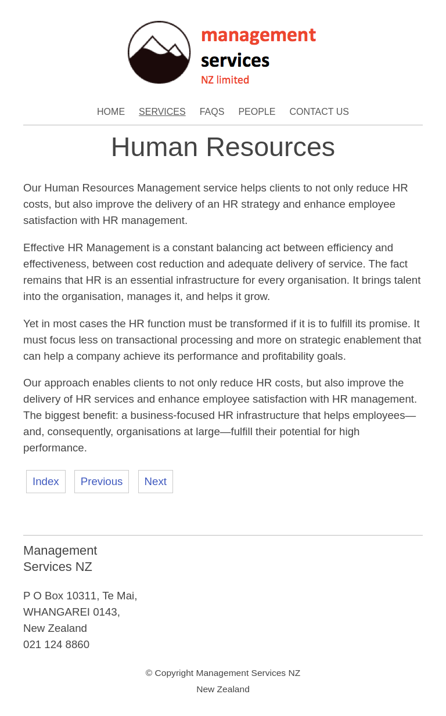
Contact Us (319, 112)
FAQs (212, 112)
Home (111, 112)
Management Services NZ (248, 673)
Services (162, 112)
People (256, 112)
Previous (102, 481)
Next (156, 481)
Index (46, 481)
